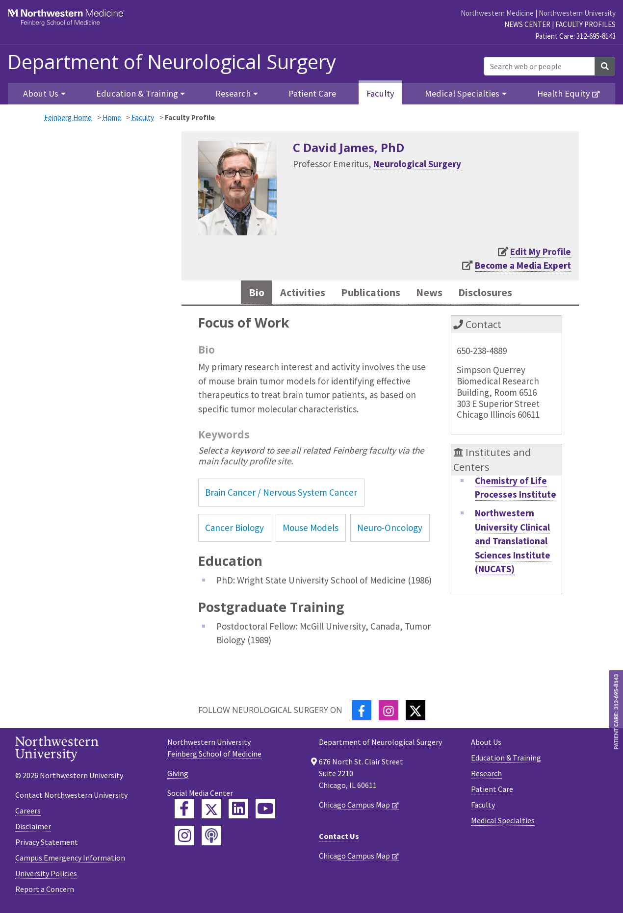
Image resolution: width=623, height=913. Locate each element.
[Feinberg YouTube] (265, 810)
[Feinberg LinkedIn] (238, 810)
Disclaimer (33, 829)
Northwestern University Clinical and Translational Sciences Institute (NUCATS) (512, 543)
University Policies (46, 876)
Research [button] (233, 93)
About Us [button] (40, 93)
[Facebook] (361, 712)
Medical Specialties (503, 822)
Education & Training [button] (137, 93)
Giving (177, 775)
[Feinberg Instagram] (184, 837)
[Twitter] (415, 712)
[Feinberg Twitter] (211, 810)
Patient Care (312, 93)
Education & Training (506, 759)
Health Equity (563, 93)
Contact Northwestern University (71, 797)
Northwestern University (577, 13)
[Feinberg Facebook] (184, 810)
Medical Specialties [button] (462, 93)
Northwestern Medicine (497, 13)
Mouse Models (310, 530)
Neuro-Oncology (389, 530)
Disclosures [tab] (495, 293)
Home (112, 117)
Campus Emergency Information (70, 860)
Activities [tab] (292, 293)
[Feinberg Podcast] (211, 837)
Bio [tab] (242, 293)
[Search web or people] (539, 66)
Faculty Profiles (585, 24)
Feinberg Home (68, 117)
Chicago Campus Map (354, 807)
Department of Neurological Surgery (171, 62)
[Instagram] (388, 712)
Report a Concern (44, 891)
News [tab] (433, 293)
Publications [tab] (368, 293)
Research (486, 775)
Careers (28, 813)
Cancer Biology (234, 530)
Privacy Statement (46, 844)
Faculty (380, 93)
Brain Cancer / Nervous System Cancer (281, 494)
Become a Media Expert (523, 265)
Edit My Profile (540, 251)
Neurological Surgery (417, 164)
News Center (527, 24)
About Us (486, 744)
